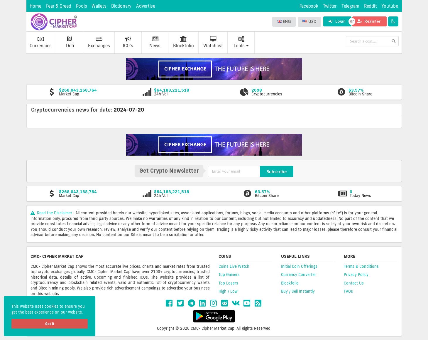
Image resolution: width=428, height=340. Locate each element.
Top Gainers (229, 274)
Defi (70, 42)
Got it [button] (49, 324)
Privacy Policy (356, 274)
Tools (241, 42)
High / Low (228, 291)
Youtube (389, 6)
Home (35, 6)
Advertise (145, 6)
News (154, 42)
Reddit (370, 6)
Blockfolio (183, 42)
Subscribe (277, 171)
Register (369, 21)
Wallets (99, 6)
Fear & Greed (58, 6)
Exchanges (99, 42)
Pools (81, 6)
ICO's (128, 42)
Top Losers (228, 283)
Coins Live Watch (234, 266)
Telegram (350, 6)
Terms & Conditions (361, 266)
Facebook (309, 6)
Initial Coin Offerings (299, 266)
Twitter (330, 6)
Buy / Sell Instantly (298, 291)
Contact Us (354, 283)
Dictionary (121, 6)
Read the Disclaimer (52, 213)
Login (337, 21)
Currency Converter (298, 274)
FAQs (348, 291)
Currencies (41, 42)
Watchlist (213, 42)
